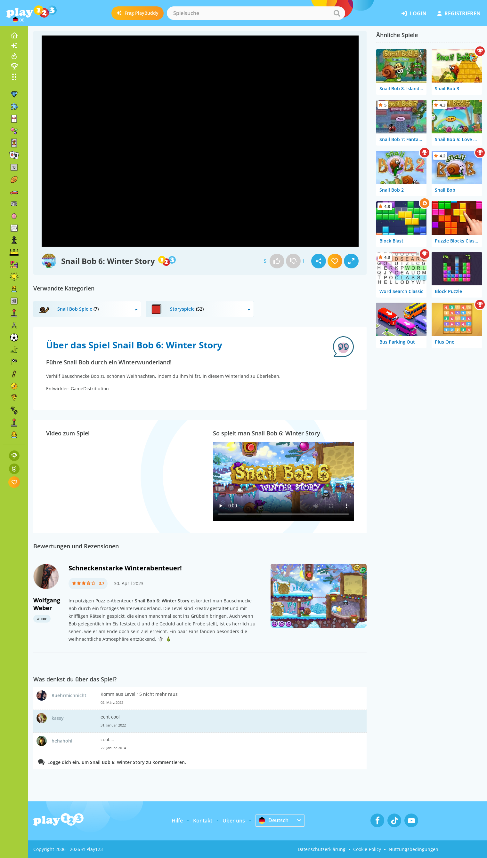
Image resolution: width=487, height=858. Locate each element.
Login (414, 13)
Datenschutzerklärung (321, 849)
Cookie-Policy (367, 849)
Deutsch (273, 820)
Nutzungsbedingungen (413, 849)
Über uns (234, 820)
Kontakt (202, 820)
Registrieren (459, 13)
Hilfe (177, 820)
